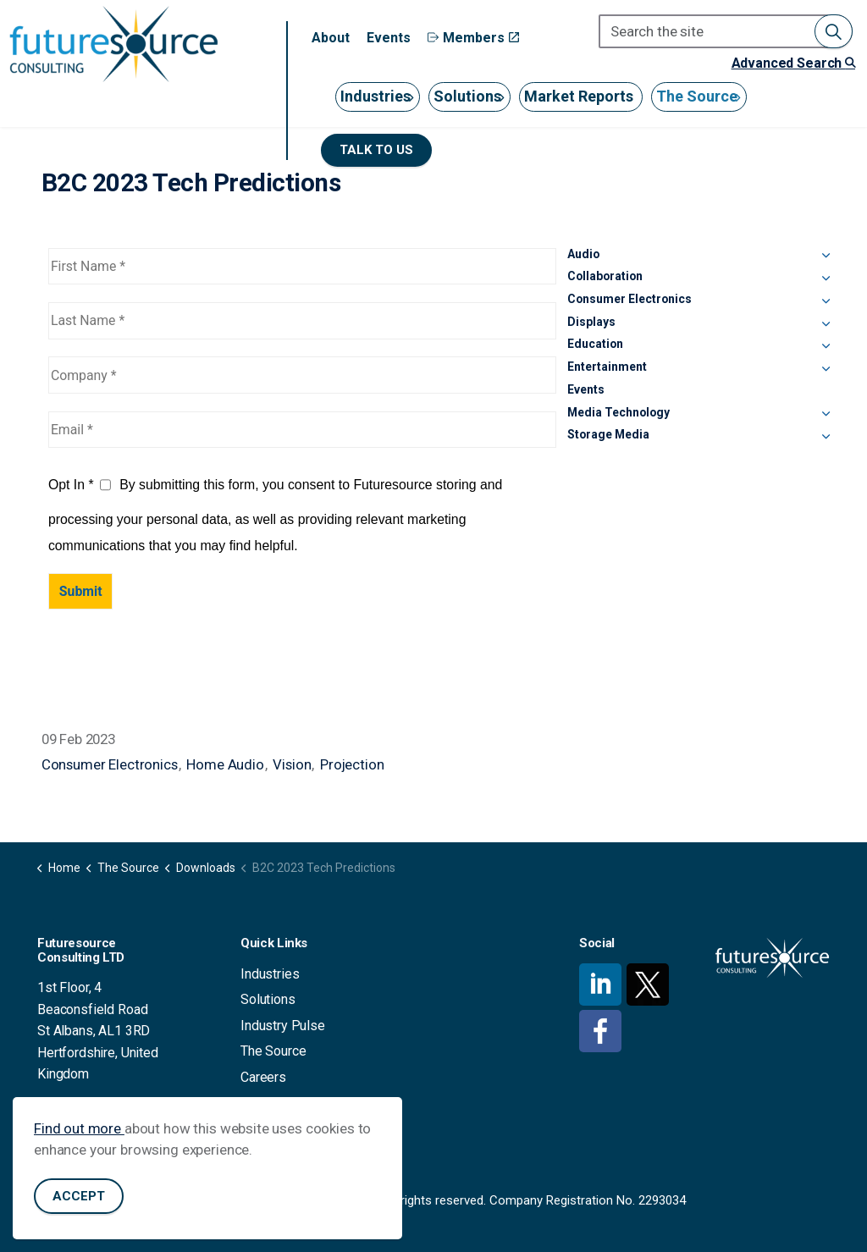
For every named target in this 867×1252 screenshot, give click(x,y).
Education (595, 343)
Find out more (79, 1134)
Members (473, 38)
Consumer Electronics (109, 764)
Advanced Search (793, 63)
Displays (591, 321)
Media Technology (618, 412)
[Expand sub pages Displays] (825, 325)
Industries (375, 96)
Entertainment (607, 366)
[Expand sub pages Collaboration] (825, 279)
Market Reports (578, 96)
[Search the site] (726, 31)
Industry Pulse (282, 1026)
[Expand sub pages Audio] (825, 257)
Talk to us (376, 150)
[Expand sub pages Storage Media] (825, 437)
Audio (583, 254)
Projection (352, 764)
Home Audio (225, 764)
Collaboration (605, 276)
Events (389, 38)
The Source (696, 96)
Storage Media (608, 434)
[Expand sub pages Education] (825, 347)
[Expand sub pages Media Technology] (825, 415)
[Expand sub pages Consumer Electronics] (825, 302)
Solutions (467, 96)
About (331, 38)
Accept (79, 1202)
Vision (292, 764)
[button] (834, 31)
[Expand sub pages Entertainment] (825, 370)
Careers (263, 1077)
